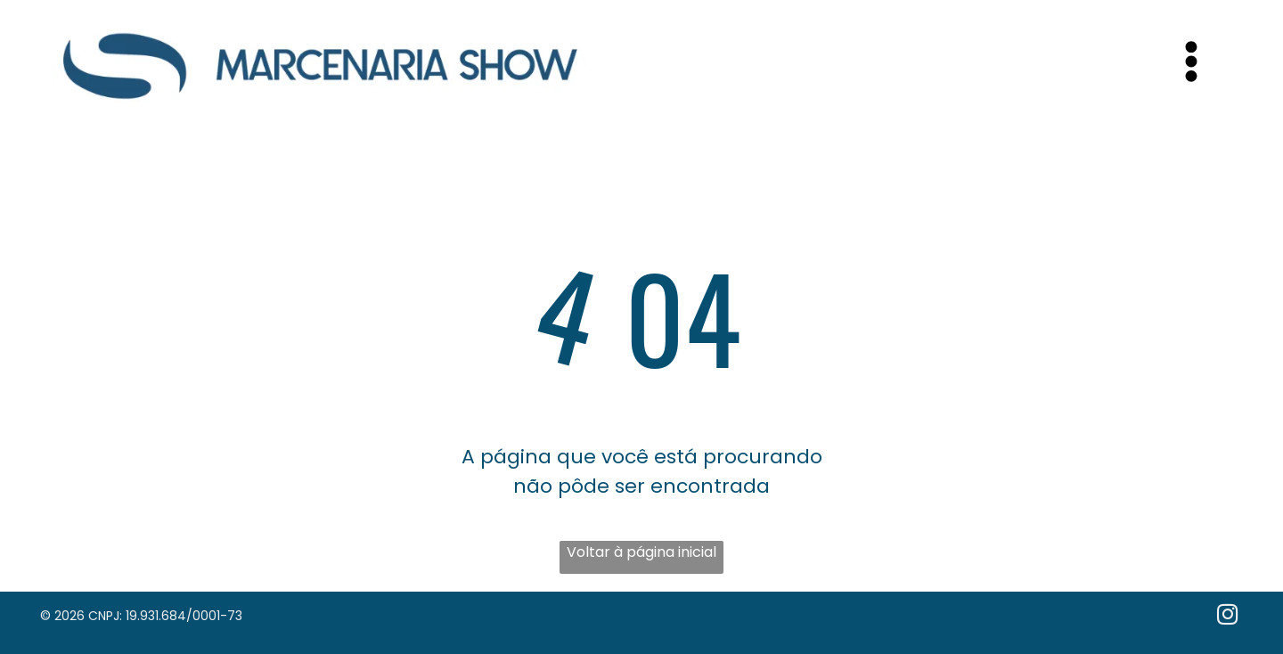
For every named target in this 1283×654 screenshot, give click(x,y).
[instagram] (1227, 616)
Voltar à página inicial (641, 552)
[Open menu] (1191, 61)
